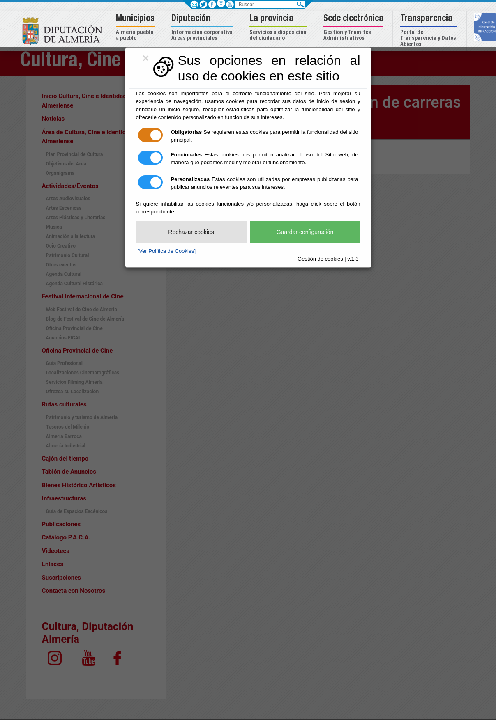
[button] (136, 28)
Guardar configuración (305, 232)
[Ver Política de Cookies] (167, 251)
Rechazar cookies (191, 232)
